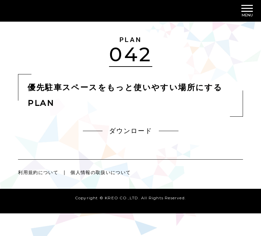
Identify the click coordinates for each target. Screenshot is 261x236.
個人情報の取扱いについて (101, 172)
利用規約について (38, 172)
